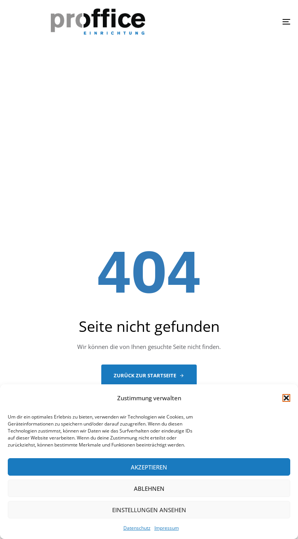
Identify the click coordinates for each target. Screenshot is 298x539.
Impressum (166, 528)
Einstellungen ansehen (149, 510)
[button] (286, 398)
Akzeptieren (149, 467)
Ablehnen (149, 488)
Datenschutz (137, 528)
